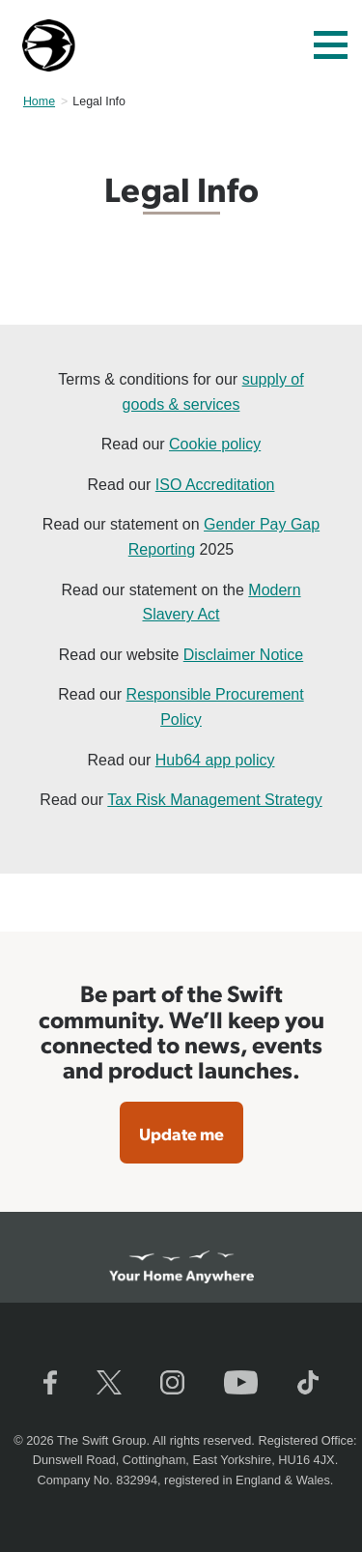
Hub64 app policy (215, 760)
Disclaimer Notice (243, 655)
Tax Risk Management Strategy (214, 799)
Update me (181, 1133)
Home (39, 101)
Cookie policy (215, 444)
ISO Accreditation (215, 484)
